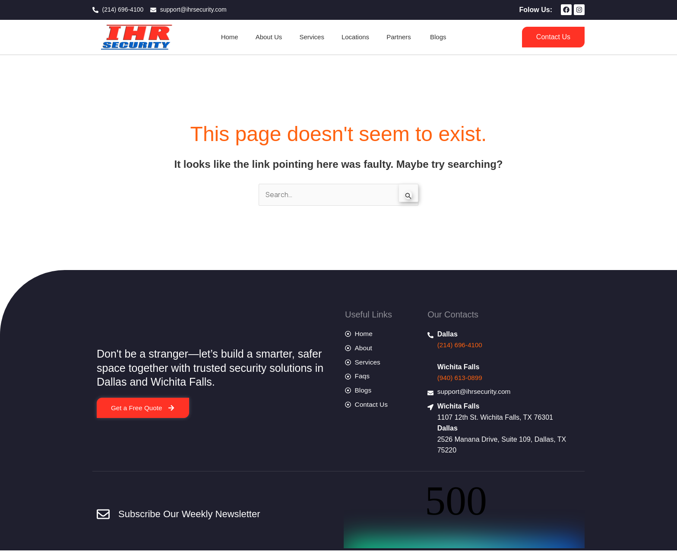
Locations (355, 37)
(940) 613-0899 (460, 378)
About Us (269, 37)
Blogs (438, 37)
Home (229, 37)
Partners (399, 37)
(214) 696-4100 (460, 345)
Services (311, 37)
